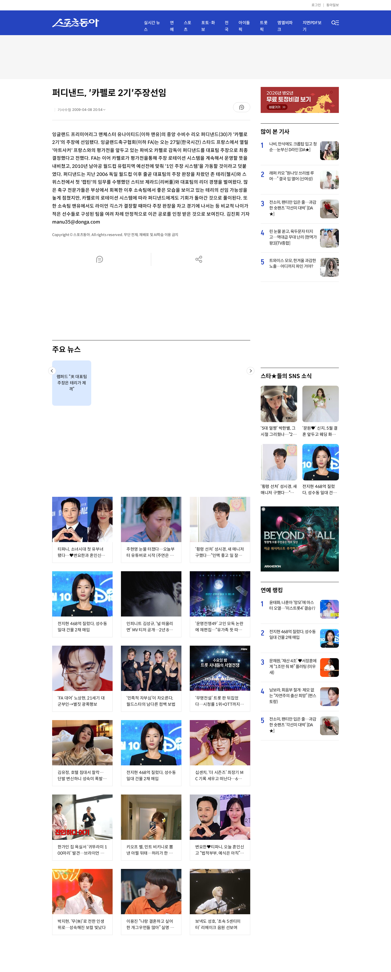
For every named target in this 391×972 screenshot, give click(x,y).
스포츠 (187, 26)
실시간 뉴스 (152, 26)
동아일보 (332, 5)
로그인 (316, 5)
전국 (227, 26)
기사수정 (83, 111)
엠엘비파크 (284, 26)
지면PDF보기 (312, 26)
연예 (172, 26)
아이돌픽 (244, 26)
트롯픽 (263, 26)
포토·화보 (208, 26)
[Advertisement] (195, 56)
